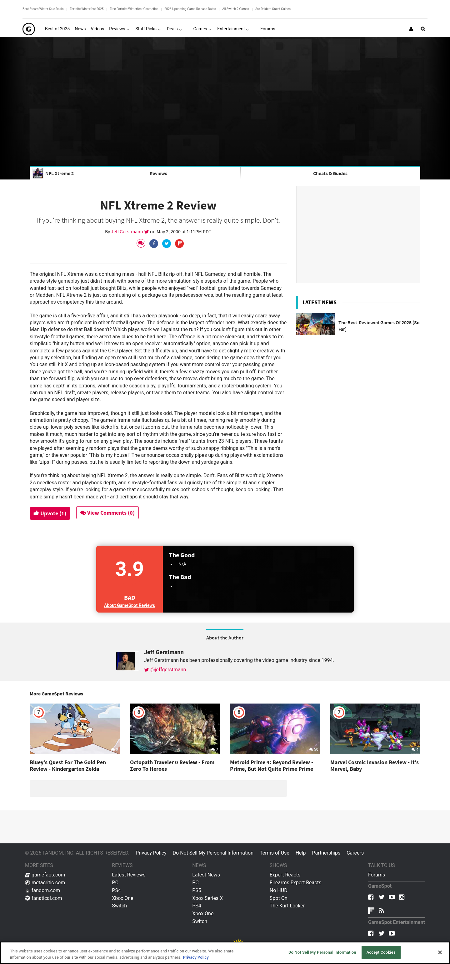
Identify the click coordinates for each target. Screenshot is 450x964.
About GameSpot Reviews (129, 605)
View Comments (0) (108, 512)
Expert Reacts (285, 875)
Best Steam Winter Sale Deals (42, 9)
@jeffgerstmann (165, 670)
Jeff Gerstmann (127, 231)
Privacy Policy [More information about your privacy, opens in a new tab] (195, 957)
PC (115, 883)
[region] (225, 953)
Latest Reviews (128, 875)
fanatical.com (43, 898)
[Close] (440, 952)
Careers (355, 853)
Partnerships (326, 853)
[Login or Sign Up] (411, 29)
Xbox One (122, 898)
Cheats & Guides (330, 173)
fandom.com (42, 890)
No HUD (279, 890)
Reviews (158, 173)
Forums (376, 875)
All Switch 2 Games (235, 9)
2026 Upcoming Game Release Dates (190, 9)
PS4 (116, 890)
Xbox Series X (207, 898)
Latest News (206, 875)
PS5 (196, 890)
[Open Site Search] (423, 29)
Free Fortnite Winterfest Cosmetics (134, 9)
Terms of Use (274, 853)
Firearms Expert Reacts (295, 883)
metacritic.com (45, 883)
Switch (119, 906)
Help (301, 853)
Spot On (279, 898)
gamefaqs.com (45, 875)
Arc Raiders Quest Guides (273, 9)
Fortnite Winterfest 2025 (86, 9)
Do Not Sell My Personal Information (213, 853)
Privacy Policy (151, 853)
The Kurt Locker (287, 906)
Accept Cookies (381, 952)
